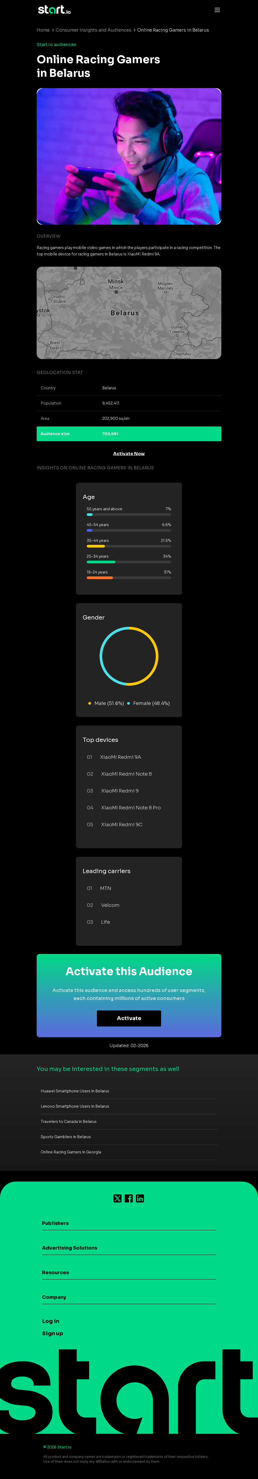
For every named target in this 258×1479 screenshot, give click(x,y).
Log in (50, 1321)
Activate (129, 1018)
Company (54, 1297)
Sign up (52, 1333)
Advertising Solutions (69, 1248)
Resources (55, 1273)
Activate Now (129, 453)
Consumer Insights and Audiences (93, 30)
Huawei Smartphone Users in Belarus (75, 1091)
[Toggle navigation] (216, 10)
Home (43, 30)
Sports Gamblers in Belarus (66, 1136)
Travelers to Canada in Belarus (69, 1121)
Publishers (55, 1223)
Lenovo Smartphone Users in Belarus (75, 1106)
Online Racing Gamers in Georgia (71, 1152)
